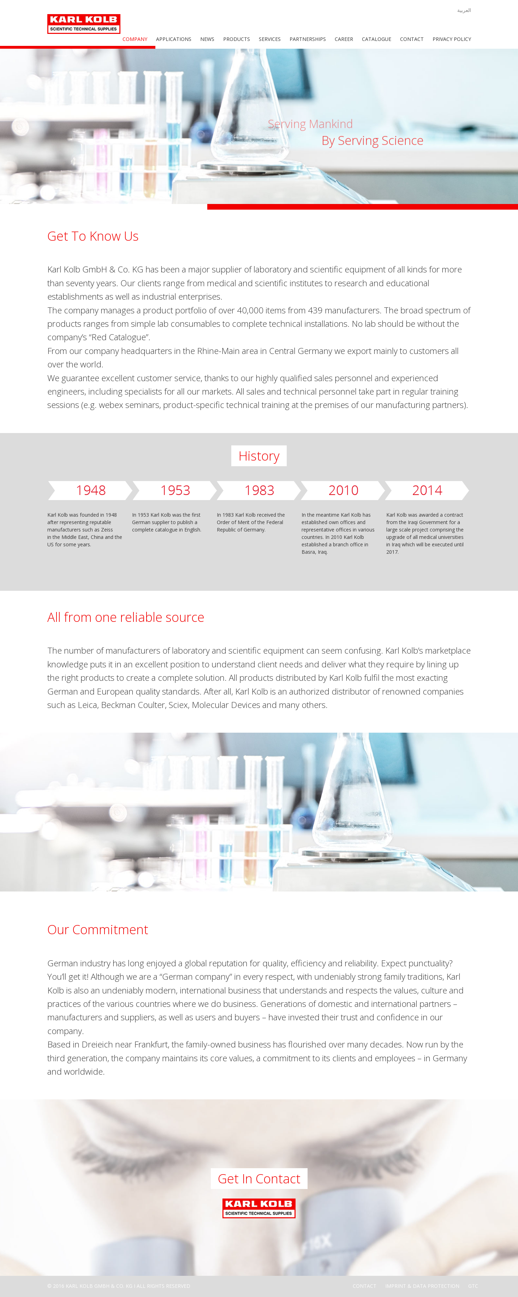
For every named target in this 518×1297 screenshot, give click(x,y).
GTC (473, 1286)
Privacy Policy (452, 39)
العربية (464, 10)
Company (135, 39)
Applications (173, 39)
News (207, 39)
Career (344, 39)
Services (270, 39)
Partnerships (308, 39)
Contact (412, 39)
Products (236, 39)
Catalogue (376, 39)
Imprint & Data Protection (422, 1286)
